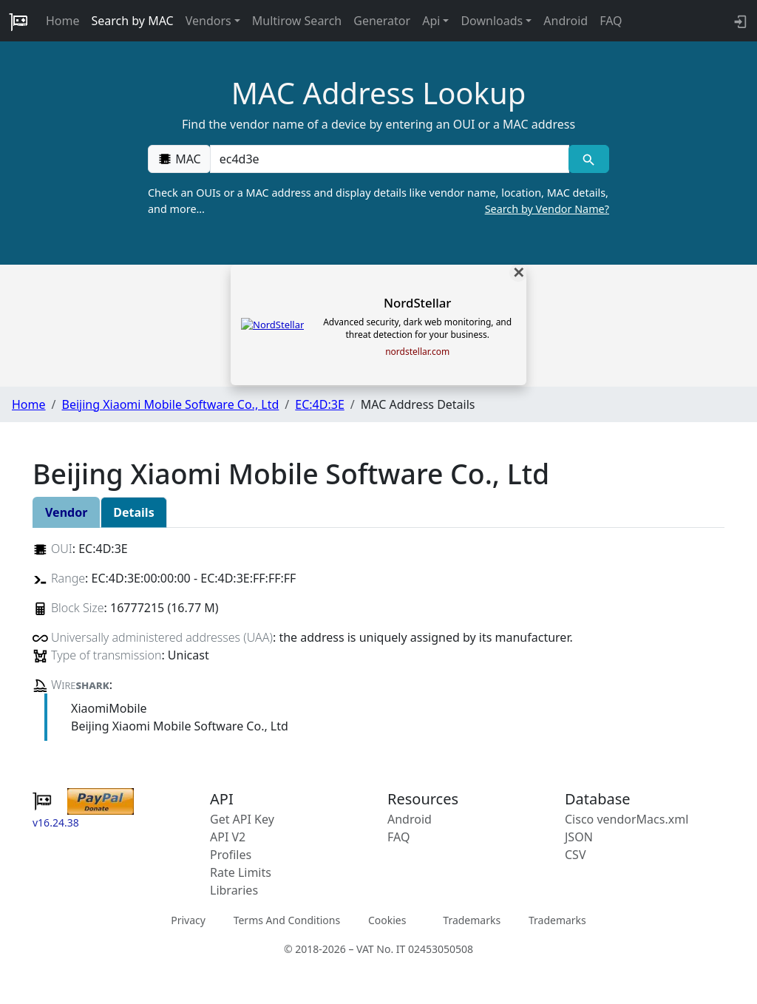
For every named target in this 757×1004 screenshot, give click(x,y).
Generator (381, 21)
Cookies (387, 920)
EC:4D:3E (319, 404)
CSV (575, 855)
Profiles (230, 855)
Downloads (492, 21)
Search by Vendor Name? (547, 209)
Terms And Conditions (287, 920)
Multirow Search (297, 21)
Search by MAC (133, 21)
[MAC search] (588, 159)
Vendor (66, 512)
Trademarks (471, 920)
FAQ (611, 21)
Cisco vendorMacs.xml (626, 819)
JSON (579, 837)
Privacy (188, 920)
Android (565, 21)
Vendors (208, 21)
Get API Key (242, 819)
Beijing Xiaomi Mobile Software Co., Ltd (170, 404)
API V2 (227, 837)
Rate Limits (240, 872)
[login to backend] (739, 21)
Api (431, 21)
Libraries (234, 890)
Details (133, 512)
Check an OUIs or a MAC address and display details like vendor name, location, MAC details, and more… (378, 201)
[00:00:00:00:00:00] (389, 159)
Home (63, 21)
